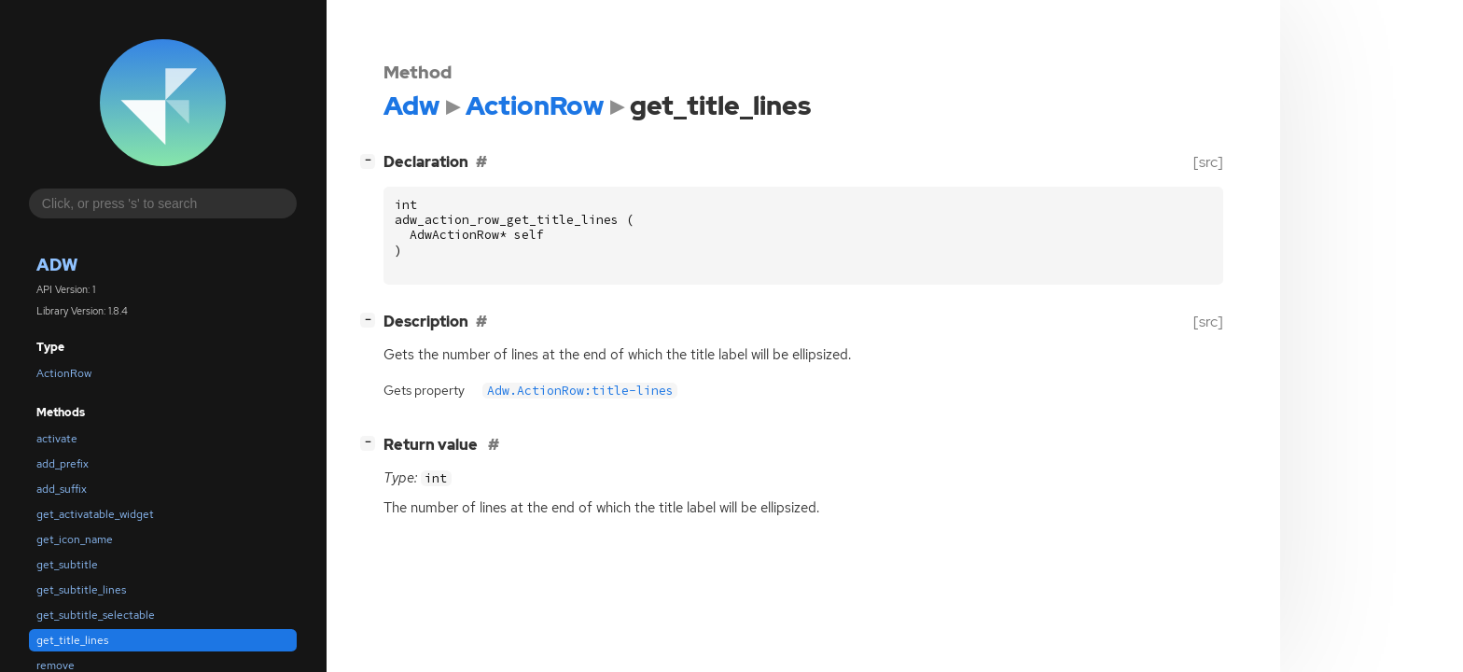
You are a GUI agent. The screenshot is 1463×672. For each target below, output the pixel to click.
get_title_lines (72, 640)
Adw (56, 264)
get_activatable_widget (95, 514)
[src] (1208, 162)
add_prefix (62, 463)
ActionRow (63, 373)
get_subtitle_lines (81, 589)
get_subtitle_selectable (95, 615)
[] (371, 160)
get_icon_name (74, 539)
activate (56, 438)
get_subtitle (67, 564)
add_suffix (61, 489)
